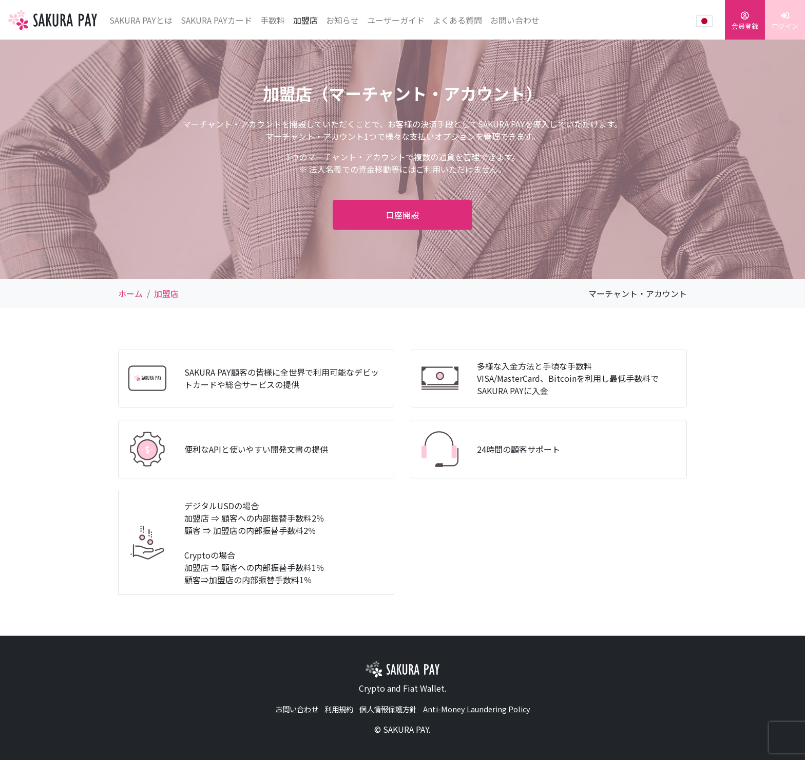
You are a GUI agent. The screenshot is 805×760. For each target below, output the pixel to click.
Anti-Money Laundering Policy (476, 708)
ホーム (130, 293)
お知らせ (342, 20)
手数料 (272, 20)
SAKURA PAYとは (140, 20)
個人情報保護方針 (388, 708)
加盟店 (305, 20)
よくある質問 (457, 20)
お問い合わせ (515, 20)
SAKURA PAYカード (216, 20)
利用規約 (338, 708)
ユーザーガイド (396, 20)
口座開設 (402, 215)
